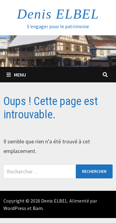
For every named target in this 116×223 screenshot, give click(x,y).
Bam (38, 208)
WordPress (14, 208)
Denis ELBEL (58, 14)
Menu (16, 75)
